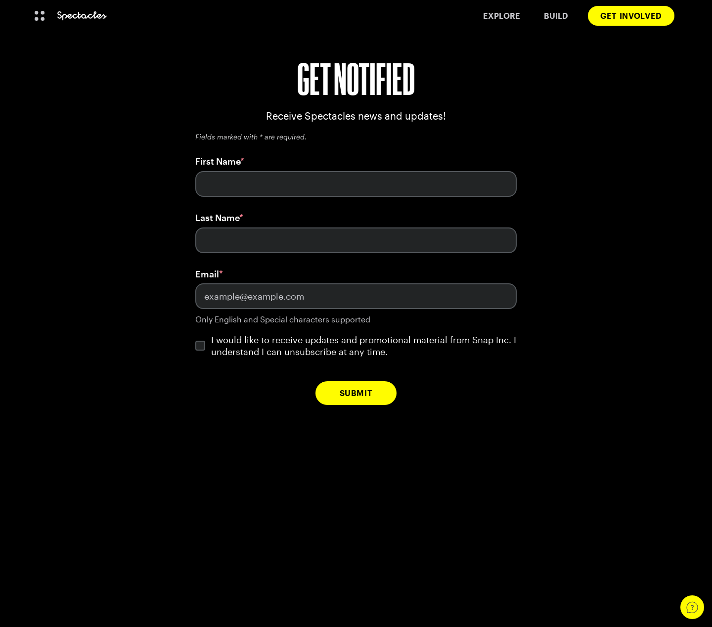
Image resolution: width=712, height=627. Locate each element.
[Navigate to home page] (82, 16)
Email (207, 274)
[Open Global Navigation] (39, 16)
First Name (217, 161)
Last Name (217, 218)
